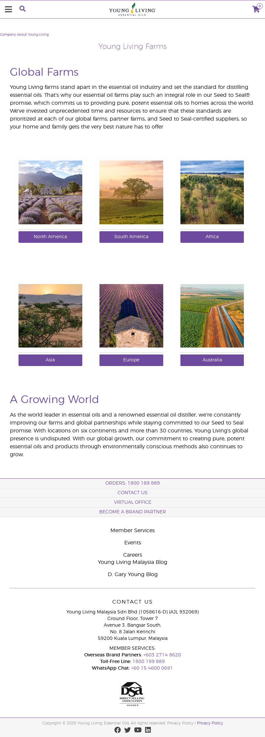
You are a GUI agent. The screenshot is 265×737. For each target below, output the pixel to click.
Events (132, 542)
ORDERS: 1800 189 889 (132, 483)
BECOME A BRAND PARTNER (132, 512)
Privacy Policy (210, 723)
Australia (212, 360)
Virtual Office (132, 502)
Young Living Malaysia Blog (132, 562)
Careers (132, 555)
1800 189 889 (148, 661)
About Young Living (33, 34)
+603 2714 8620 (162, 655)
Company (8, 34)
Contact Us (133, 493)
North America (50, 237)
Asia (50, 360)
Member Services (132, 530)
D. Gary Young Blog (133, 574)
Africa (212, 237)
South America (131, 237)
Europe (131, 360)
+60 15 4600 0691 (152, 668)
